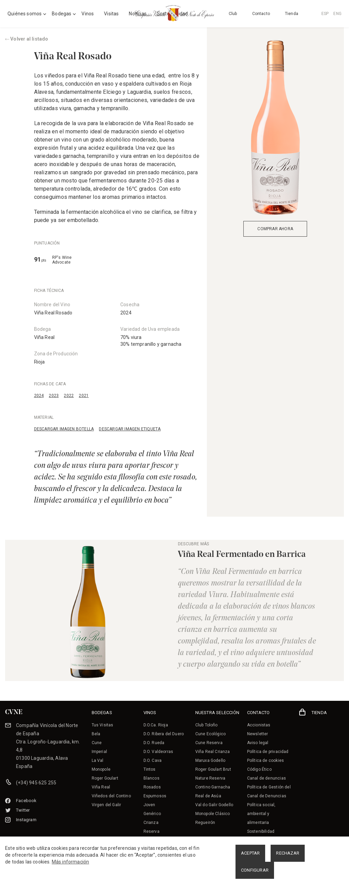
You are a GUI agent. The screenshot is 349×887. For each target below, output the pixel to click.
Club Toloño (206, 725)
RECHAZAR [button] (287, 853)
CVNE (13, 712)
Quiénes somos (24, 13)
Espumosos (155, 796)
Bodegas (61, 13)
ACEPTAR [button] (250, 853)
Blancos (151, 778)
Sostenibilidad (260, 831)
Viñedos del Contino (111, 796)
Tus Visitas (102, 725)
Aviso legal (258, 742)
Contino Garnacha (212, 787)
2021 (84, 395)
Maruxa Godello (210, 760)
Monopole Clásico (212, 813)
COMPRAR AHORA (275, 228)
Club (233, 13)
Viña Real (44, 337)
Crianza (150, 822)
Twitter (17, 810)
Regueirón (205, 822)
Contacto (261, 13)
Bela (96, 733)
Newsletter (257, 733)
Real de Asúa (208, 796)
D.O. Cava (152, 760)
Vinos (87, 13)
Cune (97, 742)
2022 (69, 395)
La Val (98, 760)
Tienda (291, 13)
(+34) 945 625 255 (36, 782)
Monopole (101, 769)
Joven (149, 804)
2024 (39, 395)
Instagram (20, 819)
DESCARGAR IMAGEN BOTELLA (64, 429)
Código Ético (259, 769)
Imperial (99, 751)
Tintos (149, 769)
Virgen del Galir (106, 804)
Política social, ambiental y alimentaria (261, 813)
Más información (70, 861)
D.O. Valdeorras (158, 751)
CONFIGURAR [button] (255, 870)
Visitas (111, 13)
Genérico (152, 813)
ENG (337, 13)
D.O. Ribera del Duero (163, 733)
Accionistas (259, 725)
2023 (54, 395)
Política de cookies (265, 760)
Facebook (21, 800)
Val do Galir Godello (214, 804)
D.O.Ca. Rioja (155, 725)
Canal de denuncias (266, 778)
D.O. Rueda (154, 742)
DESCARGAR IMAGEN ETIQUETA (130, 429)
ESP (325, 13)
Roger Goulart (105, 778)
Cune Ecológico (210, 733)
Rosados (152, 787)
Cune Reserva (209, 742)
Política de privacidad (268, 751)
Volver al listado (26, 39)
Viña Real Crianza (212, 751)
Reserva (151, 831)
